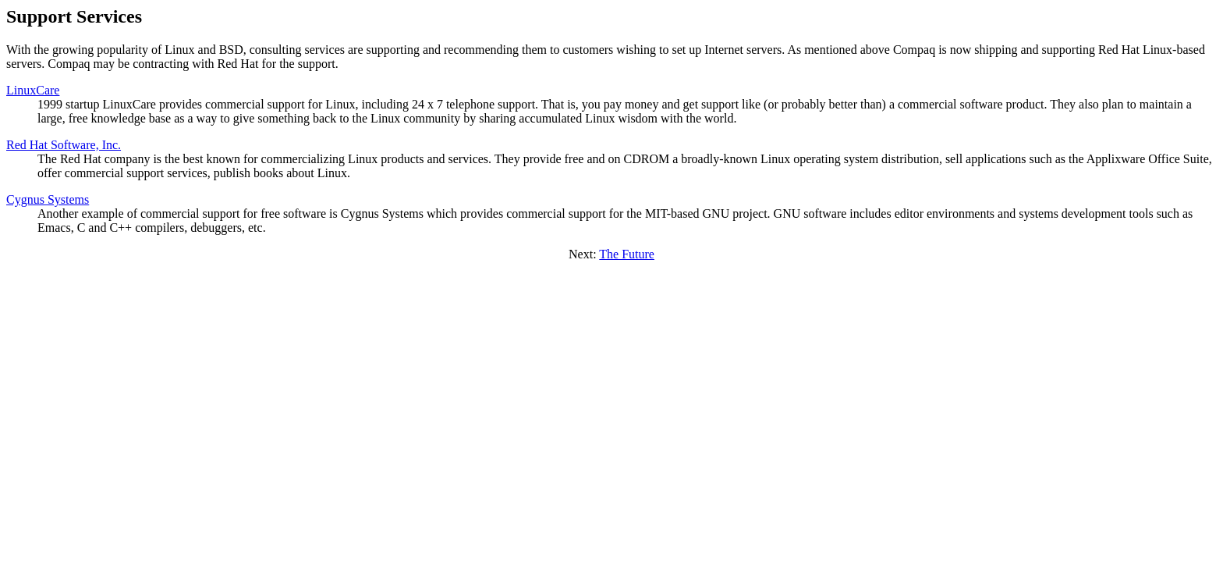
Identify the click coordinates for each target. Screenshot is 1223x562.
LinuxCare (32, 90)
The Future (626, 254)
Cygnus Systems (47, 199)
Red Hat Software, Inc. (63, 144)
